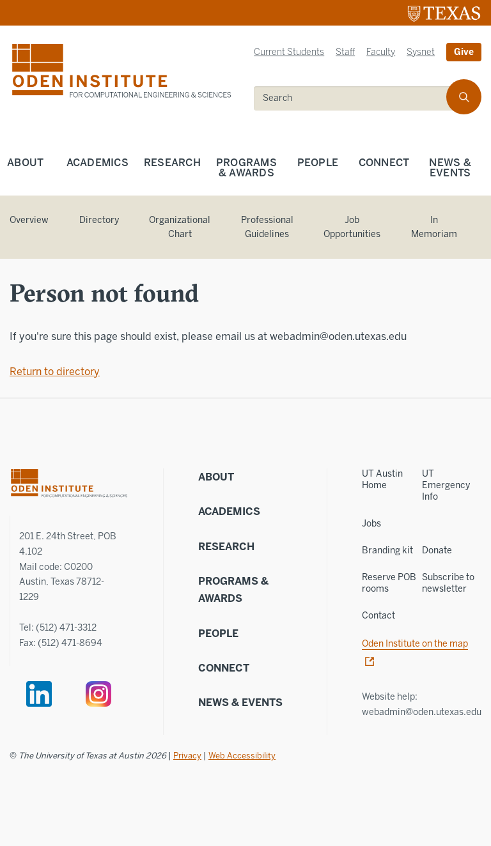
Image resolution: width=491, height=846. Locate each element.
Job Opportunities (351, 227)
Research (172, 163)
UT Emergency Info (446, 485)
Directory (99, 220)
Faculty (380, 52)
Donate (437, 550)
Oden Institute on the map (415, 643)
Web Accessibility (242, 755)
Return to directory (55, 371)
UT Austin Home (382, 479)
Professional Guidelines (267, 227)
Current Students (289, 52)
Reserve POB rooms (389, 583)
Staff (345, 52)
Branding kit (387, 550)
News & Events (240, 702)
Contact (378, 615)
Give (464, 52)
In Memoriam (434, 227)
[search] (359, 98)
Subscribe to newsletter (448, 583)
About (25, 163)
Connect (384, 163)
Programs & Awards (246, 168)
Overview (29, 220)
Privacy (187, 755)
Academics (97, 163)
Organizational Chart (179, 227)
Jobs (371, 523)
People (318, 163)
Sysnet (421, 52)
